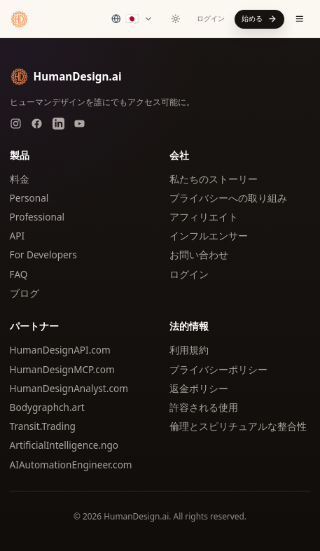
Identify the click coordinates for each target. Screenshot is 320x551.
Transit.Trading (43, 426)
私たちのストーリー (213, 179)
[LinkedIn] (58, 124)
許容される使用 (203, 407)
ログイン (211, 18)
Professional (37, 216)
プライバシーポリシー (218, 369)
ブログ (24, 293)
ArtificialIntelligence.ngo (64, 445)
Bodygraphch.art (47, 407)
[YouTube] (79, 124)
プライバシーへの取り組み (228, 197)
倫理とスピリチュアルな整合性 (238, 426)
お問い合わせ (198, 254)
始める (259, 18)
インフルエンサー (208, 235)
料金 (19, 179)
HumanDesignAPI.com (60, 349)
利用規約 (189, 349)
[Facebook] (37, 124)
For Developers (43, 254)
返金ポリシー (198, 388)
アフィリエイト (203, 216)
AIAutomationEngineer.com (71, 464)
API (17, 235)
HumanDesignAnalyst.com (69, 388)
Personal (29, 197)
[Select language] (132, 19)
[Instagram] (16, 124)
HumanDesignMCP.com (62, 369)
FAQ (19, 274)
